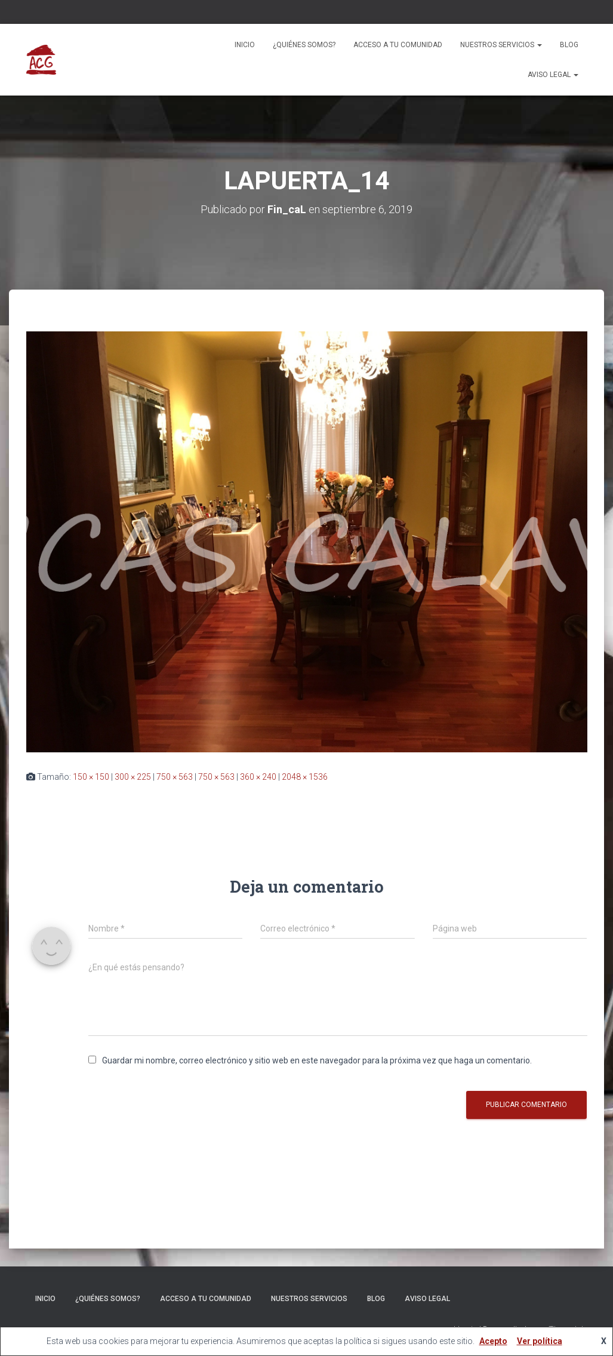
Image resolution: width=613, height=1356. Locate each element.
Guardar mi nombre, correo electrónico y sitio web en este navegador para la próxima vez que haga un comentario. (317, 1060)
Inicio (245, 45)
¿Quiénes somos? (304, 45)
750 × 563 (174, 777)
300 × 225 (133, 777)
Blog (569, 45)
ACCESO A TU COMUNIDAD (397, 45)
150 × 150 (91, 777)
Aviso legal (553, 74)
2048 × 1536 (305, 777)
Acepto (493, 1341)
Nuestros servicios (501, 45)
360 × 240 (258, 777)
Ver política (539, 1341)
